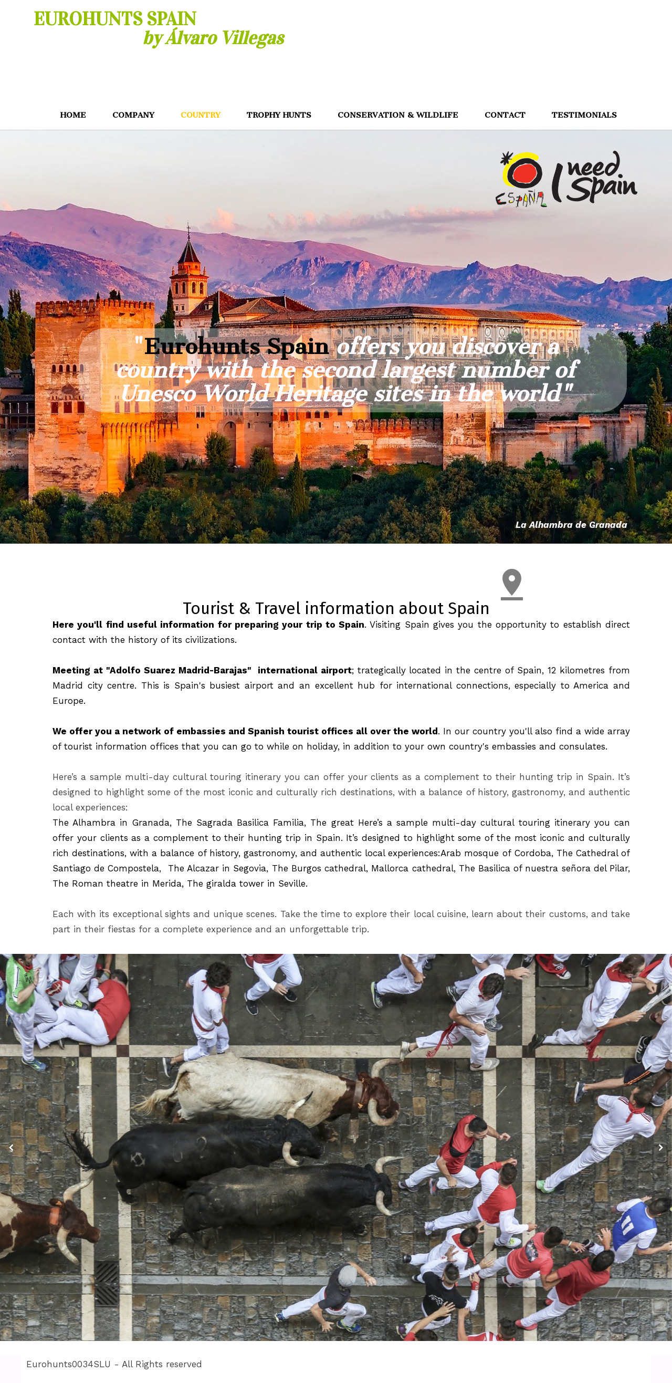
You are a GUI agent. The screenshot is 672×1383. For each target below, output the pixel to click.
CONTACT (505, 115)
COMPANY (133, 115)
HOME (73, 115)
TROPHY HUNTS (279, 115)
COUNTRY (200, 115)
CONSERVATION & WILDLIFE (398, 115)
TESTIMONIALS (584, 115)
